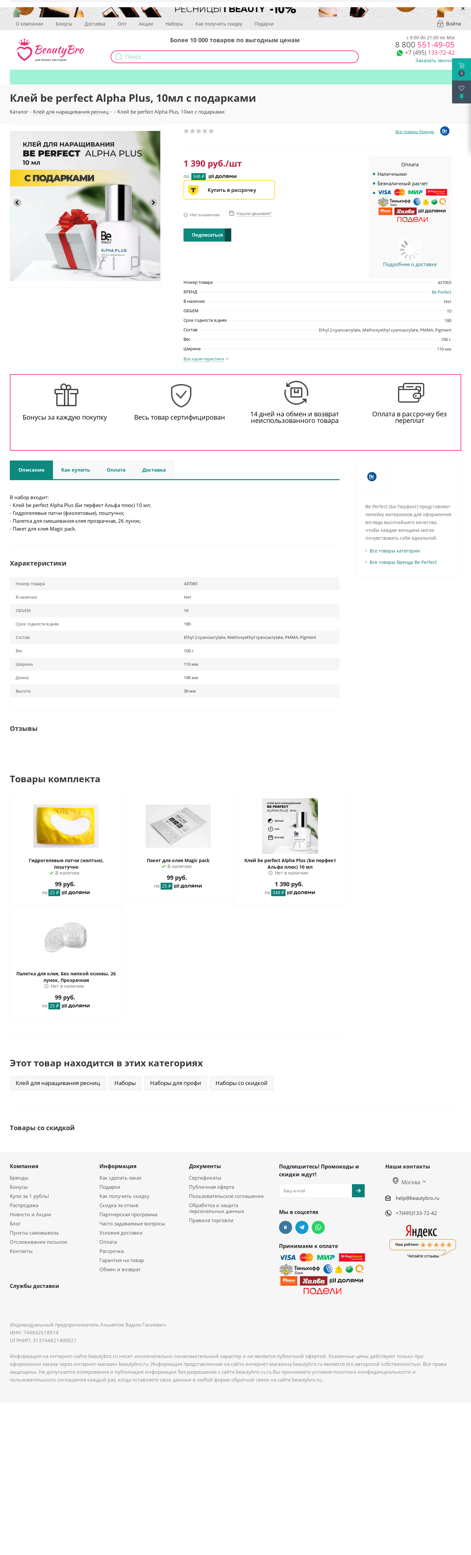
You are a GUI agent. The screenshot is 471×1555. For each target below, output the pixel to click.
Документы (205, 1166)
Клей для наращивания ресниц (58, 1083)
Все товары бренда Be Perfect (403, 562)
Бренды (19, 1177)
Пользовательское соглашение (226, 1196)
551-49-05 (425, 44)
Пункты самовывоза (34, 1232)
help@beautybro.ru (417, 1198)
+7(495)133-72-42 (416, 1213)
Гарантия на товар (121, 1260)
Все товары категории (395, 551)
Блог (15, 1223)
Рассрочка (111, 1251)
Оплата (108, 1242)
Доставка (95, 24)
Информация (117, 1166)
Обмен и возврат (120, 1269)
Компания (24, 1166)
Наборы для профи (175, 1083)
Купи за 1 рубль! (29, 1196)
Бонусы (64, 24)
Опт (122, 24)
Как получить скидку (219, 24)
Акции (146, 24)
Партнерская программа (128, 1214)
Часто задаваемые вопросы (132, 1223)
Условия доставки (121, 1232)
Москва (406, 1182)
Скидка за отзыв (118, 1205)
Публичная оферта (211, 1187)
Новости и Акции (30, 1214)
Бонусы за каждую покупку (65, 417)
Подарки (264, 24)
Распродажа (24, 1205)
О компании (29, 24)
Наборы (174, 24)
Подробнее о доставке (410, 264)
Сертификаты (205, 1177)
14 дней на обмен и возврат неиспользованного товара (294, 417)
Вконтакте (285, 1227)
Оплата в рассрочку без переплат (409, 417)
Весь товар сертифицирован (179, 417)
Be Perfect (441, 292)
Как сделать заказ (120, 1177)
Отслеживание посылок (38, 1242)
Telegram (301, 1227)
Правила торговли (211, 1220)
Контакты (21, 1251)
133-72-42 (430, 52)
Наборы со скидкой (242, 1083)
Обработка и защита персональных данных (216, 1208)
